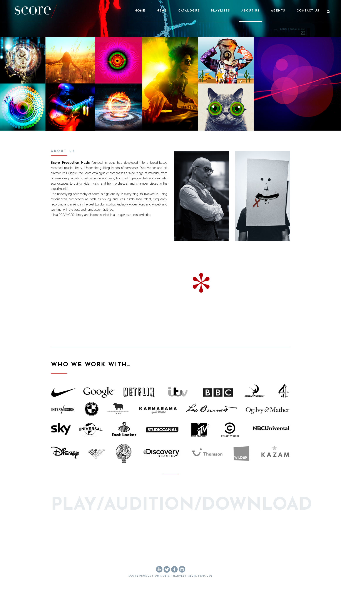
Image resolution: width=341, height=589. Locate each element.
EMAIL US (206, 576)
